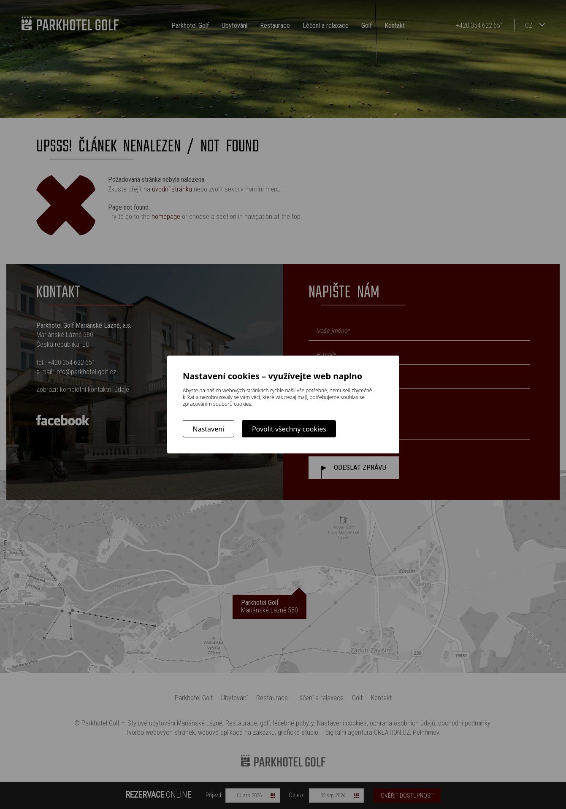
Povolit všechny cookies (289, 429)
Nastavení (209, 429)
